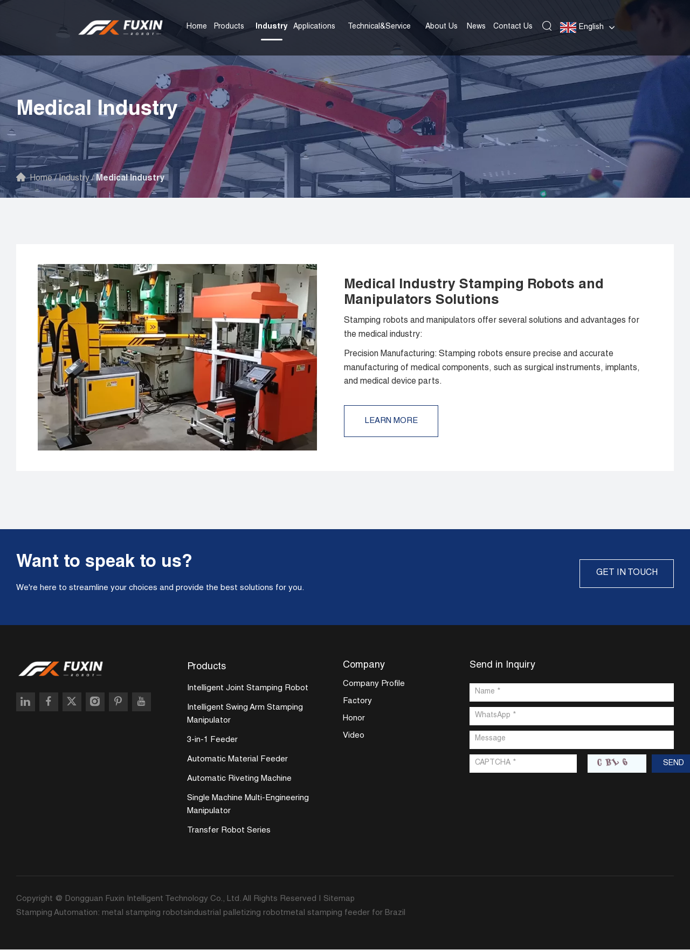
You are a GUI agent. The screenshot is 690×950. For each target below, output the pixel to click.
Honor (354, 719)
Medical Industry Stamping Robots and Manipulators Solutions (477, 293)
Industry (272, 26)
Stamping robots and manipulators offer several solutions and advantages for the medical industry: (491, 327)
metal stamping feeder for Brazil (344, 914)
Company (364, 665)
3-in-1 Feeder (212, 741)
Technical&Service (379, 26)
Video (353, 736)
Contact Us (513, 26)
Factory (357, 702)
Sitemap (339, 900)
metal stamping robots (145, 914)
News (476, 26)
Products (229, 26)
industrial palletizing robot (236, 914)
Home (197, 26)
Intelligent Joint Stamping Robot (247, 689)
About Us (441, 26)
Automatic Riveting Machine (239, 779)
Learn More (392, 421)
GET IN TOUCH (625, 573)
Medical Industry (133, 179)
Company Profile (374, 685)
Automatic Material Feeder (237, 760)
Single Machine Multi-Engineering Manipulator (248, 805)
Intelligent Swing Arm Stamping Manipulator (245, 714)
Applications (314, 26)
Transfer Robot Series (229, 831)
